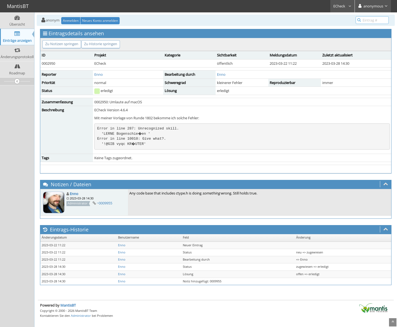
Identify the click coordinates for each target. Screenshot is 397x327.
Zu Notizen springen (61, 43)
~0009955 (104, 203)
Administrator (81, 316)
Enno (98, 74)
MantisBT (68, 305)
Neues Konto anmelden (100, 20)
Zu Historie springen (100, 43)
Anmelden (71, 20)
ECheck (342, 6)
